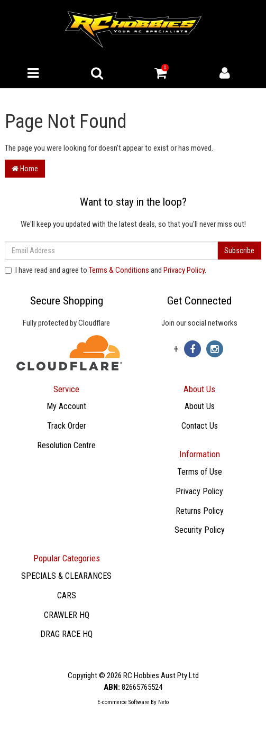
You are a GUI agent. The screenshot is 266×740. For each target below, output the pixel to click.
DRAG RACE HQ (66, 634)
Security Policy (200, 530)
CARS (66, 595)
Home (25, 168)
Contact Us (199, 426)
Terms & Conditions (119, 270)
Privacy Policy (184, 270)
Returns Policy (200, 511)
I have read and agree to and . (105, 270)
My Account (66, 406)
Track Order (66, 426)
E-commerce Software (123, 702)
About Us (200, 406)
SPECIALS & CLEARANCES (66, 576)
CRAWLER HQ (66, 615)
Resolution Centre (66, 445)
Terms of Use (199, 472)
